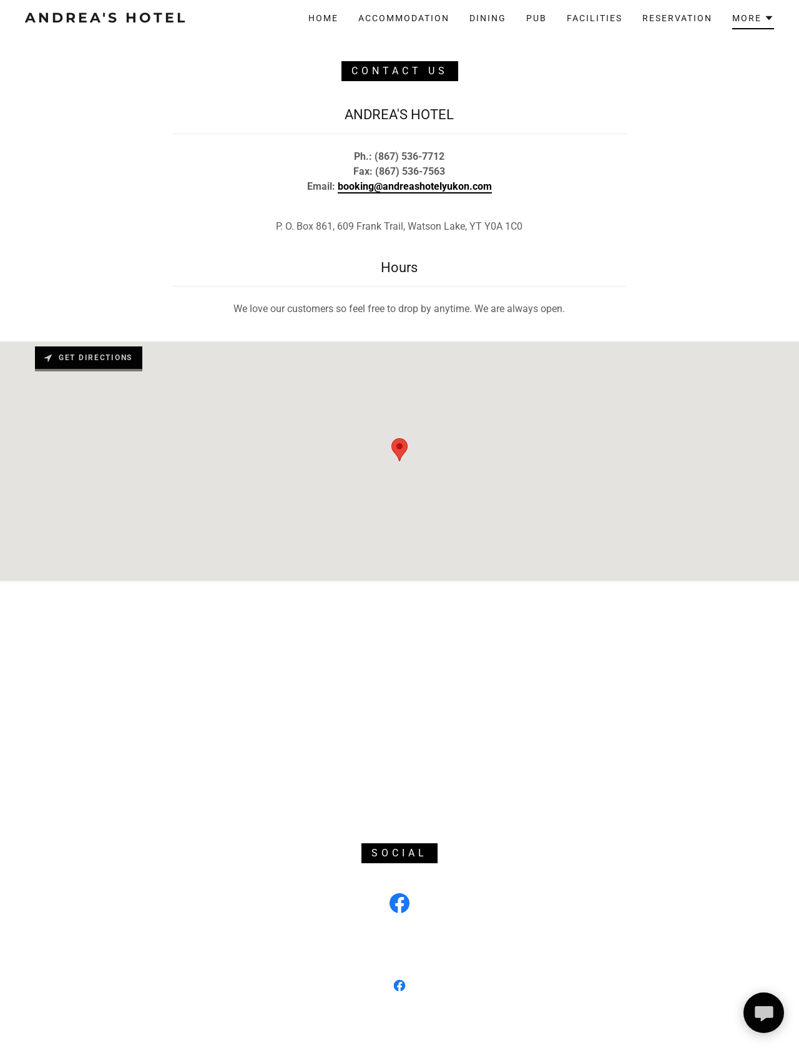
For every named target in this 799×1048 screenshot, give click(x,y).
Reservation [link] (677, 18)
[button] (753, 20)
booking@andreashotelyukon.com (415, 186)
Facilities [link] (594, 18)
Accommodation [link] (403, 18)
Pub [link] (536, 18)
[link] (127, 19)
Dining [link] (487, 18)
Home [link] (323, 18)
